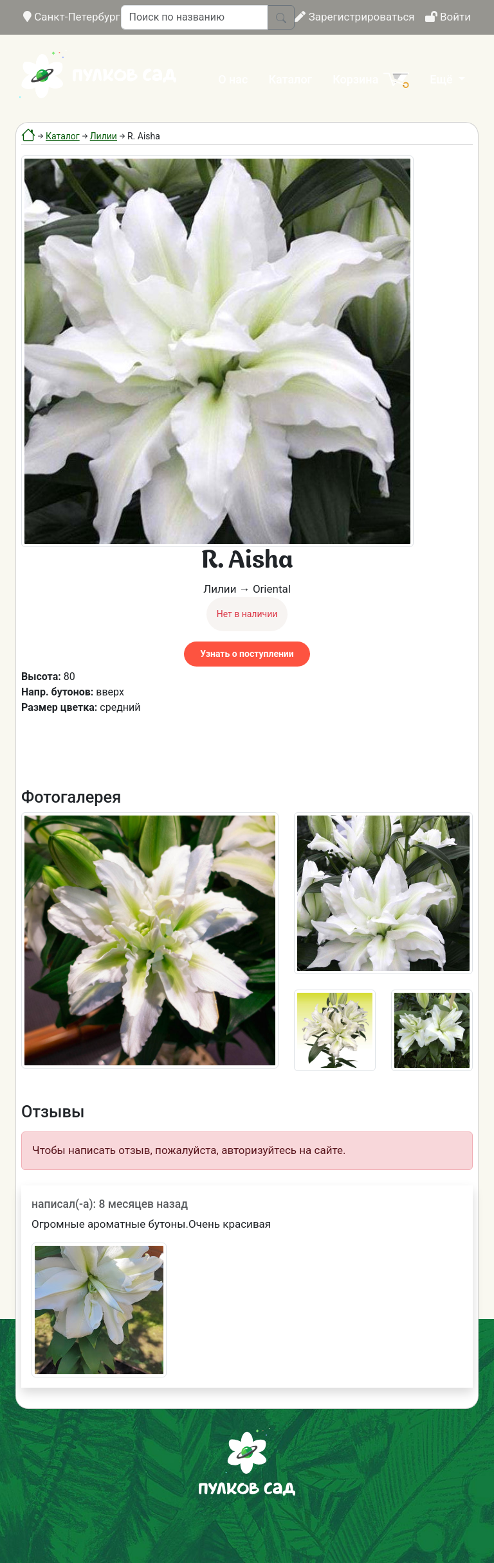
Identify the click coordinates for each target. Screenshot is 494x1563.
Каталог (290, 79)
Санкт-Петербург (71, 16)
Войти (448, 16)
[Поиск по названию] (194, 17)
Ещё (442, 79)
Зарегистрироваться (354, 16)
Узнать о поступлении (246, 654)
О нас (233, 79)
